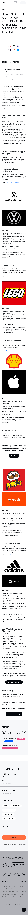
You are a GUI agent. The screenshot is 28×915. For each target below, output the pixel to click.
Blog (21, 894)
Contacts (23, 897)
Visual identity (9, 810)
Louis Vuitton (9, 182)
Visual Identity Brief (8, 886)
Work (21, 886)
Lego (7, 276)
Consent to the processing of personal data (15, 844)
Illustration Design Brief (10, 891)
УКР (15, 3)
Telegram (18, 865)
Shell (10, 350)
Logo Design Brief (8, 889)
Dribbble (20, 738)
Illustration (8, 814)
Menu (23, 3)
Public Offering (19, 904)
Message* (8, 790)
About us (23, 891)
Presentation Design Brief (10, 894)
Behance (8, 741)
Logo (5, 806)
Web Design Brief (8, 897)
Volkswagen (16, 182)
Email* (6, 826)
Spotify (12, 554)
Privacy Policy (8, 904)
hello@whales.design (13, 858)
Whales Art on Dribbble (10, 748)
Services (22, 889)
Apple (7, 350)
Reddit (12, 465)
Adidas (7, 554)
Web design (16, 806)
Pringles (8, 465)
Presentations (9, 818)
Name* (6, 780)
